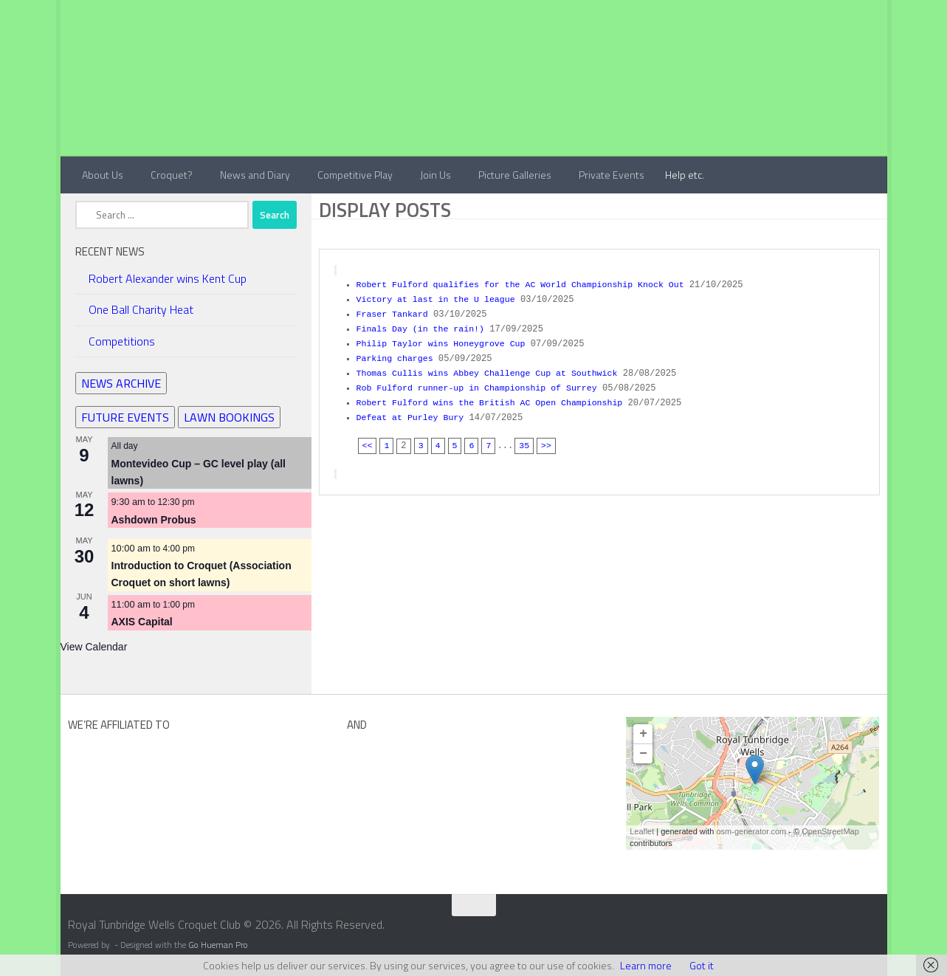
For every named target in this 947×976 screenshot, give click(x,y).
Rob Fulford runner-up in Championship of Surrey (483, 382)
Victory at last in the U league (440, 298)
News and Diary (255, 174)
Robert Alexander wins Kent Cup (168, 278)
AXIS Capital (142, 622)
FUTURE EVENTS (125, 417)
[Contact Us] (877, 929)
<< (367, 438)
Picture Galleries (514, 174)
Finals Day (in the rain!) (424, 326)
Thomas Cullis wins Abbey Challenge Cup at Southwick (493, 368)
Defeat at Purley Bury (413, 410)
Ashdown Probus (153, 520)
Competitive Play (355, 174)
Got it (701, 965)
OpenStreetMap (830, 831)
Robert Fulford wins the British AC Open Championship (496, 396)
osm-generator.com (751, 831)
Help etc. (684, 174)
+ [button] (643, 734)
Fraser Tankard (394, 312)
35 (526, 438)
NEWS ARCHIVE (121, 383)
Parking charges (397, 354)
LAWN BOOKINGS (229, 417)
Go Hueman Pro (218, 945)
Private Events (611, 174)
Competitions (122, 341)
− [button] (643, 754)
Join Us (435, 174)
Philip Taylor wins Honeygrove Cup (445, 340)
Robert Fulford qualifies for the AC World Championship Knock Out (528, 284)
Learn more (646, 965)
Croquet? (172, 174)
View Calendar (94, 647)
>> (548, 438)
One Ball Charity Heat (141, 309)
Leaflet (642, 831)
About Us (102, 174)
